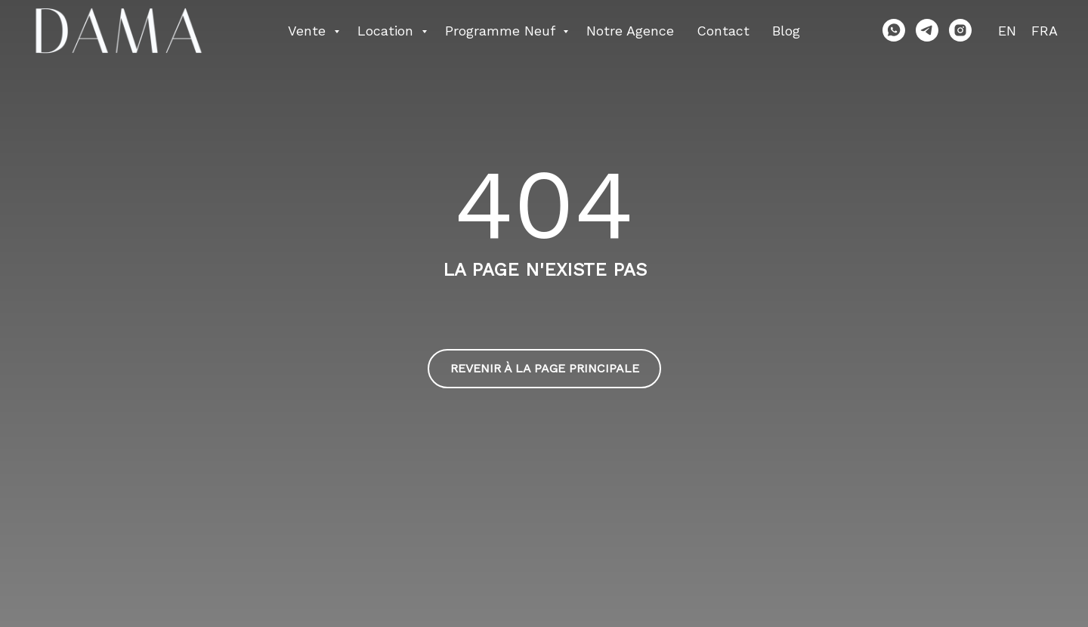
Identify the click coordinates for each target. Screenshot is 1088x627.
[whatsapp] (893, 30)
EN (1007, 31)
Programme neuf (502, 31)
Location (387, 31)
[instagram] (960, 30)
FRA (1044, 31)
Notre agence (630, 31)
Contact (723, 31)
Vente (309, 31)
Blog (786, 31)
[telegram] (927, 30)
